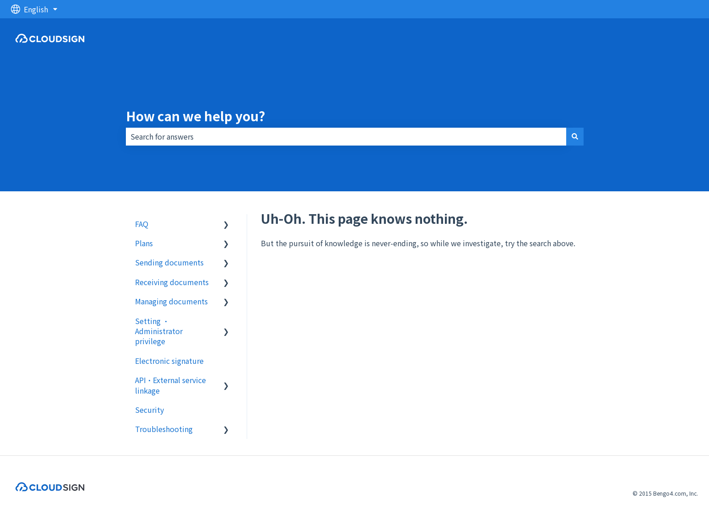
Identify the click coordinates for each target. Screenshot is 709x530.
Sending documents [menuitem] (169, 262)
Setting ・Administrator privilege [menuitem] (159, 331)
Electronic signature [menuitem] (169, 360)
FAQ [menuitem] (141, 223)
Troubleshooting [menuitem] (164, 428)
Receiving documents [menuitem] (172, 281)
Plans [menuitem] (144, 243)
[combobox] (346, 136)
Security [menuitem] (149, 409)
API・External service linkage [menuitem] (170, 384)
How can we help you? (195, 116)
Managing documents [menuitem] (171, 301)
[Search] (575, 136)
